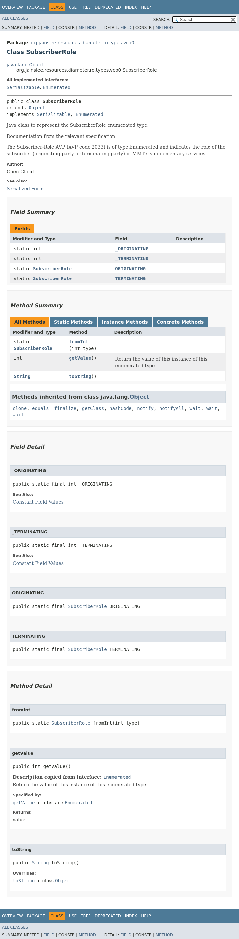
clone (20, 408)
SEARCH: (162, 19)
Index (131, 7)
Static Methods (73, 322)
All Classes (15, 18)
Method (87, 27)
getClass (93, 408)
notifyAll (171, 408)
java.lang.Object (25, 64)
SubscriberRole (52, 268)
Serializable (23, 87)
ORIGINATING (130, 268)
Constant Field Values (38, 502)
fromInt (79, 341)
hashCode (120, 408)
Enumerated (56, 87)
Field (48, 27)
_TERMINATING (131, 258)
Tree (86, 7)
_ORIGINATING (131, 248)
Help (146, 7)
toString (80, 376)
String (22, 376)
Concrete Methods (180, 322)
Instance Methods (125, 322)
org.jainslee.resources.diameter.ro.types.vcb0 (82, 42)
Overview (12, 7)
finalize (65, 408)
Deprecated (108, 7)
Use (73, 7)
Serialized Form (25, 188)
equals (40, 408)
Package (36, 7)
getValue (80, 358)
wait (195, 408)
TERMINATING (130, 278)
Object (37, 107)
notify (145, 408)
